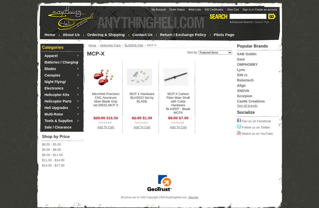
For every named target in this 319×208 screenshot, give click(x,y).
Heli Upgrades (60, 108)
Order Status (177, 9)
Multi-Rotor (60, 114)
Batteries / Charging (60, 62)
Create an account (266, 9)
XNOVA (243, 91)
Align (241, 86)
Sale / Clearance (58, 127)
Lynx (241, 70)
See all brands (247, 106)
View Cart (233, 9)
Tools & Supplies (60, 121)
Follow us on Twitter (253, 127)
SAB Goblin (246, 54)
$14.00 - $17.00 (53, 165)
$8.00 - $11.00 (52, 155)
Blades (60, 69)
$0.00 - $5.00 (51, 144)
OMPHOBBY (247, 64)
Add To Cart (105, 127)
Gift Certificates (214, 9)
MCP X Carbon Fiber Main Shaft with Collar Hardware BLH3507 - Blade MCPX (178, 103)
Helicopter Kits (60, 95)
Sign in (246, 9)
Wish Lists (194, 9)
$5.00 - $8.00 (51, 150)
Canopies (60, 75)
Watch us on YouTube (255, 134)
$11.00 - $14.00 (53, 160)
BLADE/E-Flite (134, 45)
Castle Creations (251, 101)
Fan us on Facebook (254, 121)
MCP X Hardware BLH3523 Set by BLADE (142, 97)
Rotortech (245, 80)
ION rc (242, 75)
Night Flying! (55, 82)
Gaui (241, 59)
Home (92, 45)
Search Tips (262, 22)
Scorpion (244, 96)
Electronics (60, 88)
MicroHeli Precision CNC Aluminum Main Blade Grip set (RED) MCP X (106, 99)
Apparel (60, 56)
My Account (159, 9)
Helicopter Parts (60, 101)
